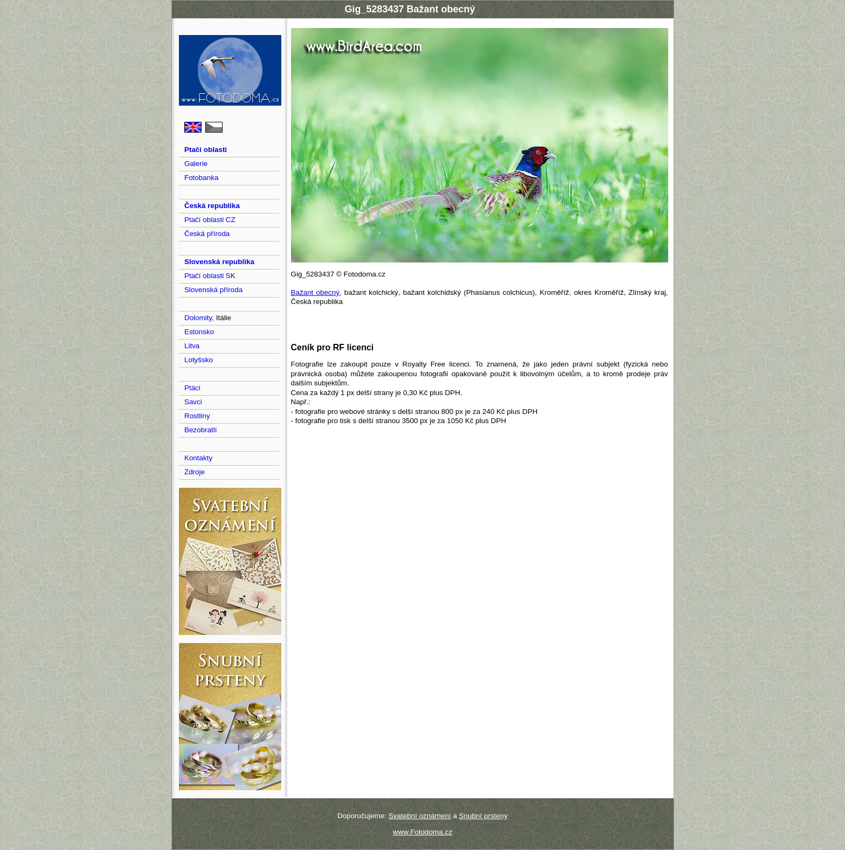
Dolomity (198, 318)
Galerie (195, 164)
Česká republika (212, 206)
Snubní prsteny (483, 816)
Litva (191, 346)
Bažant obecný (315, 292)
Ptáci (192, 388)
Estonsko (199, 332)
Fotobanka (201, 178)
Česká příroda (207, 234)
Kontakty (198, 458)
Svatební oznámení (420, 816)
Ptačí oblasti (205, 150)
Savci (193, 402)
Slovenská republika (219, 262)
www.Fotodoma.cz (422, 832)
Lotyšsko (198, 360)
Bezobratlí (200, 430)
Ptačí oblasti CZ (210, 220)
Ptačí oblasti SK (210, 276)
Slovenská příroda (213, 290)
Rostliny (197, 416)
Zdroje (194, 472)
